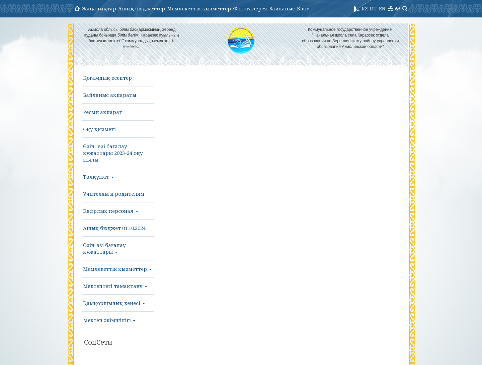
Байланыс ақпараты (109, 95)
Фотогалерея (250, 8)
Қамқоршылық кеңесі (114, 303)
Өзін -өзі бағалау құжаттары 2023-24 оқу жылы (113, 153)
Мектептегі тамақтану (115, 286)
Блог (303, 8)
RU (373, 8)
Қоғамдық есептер (107, 77)
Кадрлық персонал (110, 210)
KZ (365, 8)
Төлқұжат (98, 176)
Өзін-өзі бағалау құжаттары (104, 248)
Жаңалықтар (99, 8)
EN (382, 8)
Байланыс (282, 8)
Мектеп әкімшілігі (109, 320)
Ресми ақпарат (102, 112)
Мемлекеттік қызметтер (199, 8)
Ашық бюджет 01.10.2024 (114, 228)
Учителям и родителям (113, 193)
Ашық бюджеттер (141, 8)
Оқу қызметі (99, 129)
